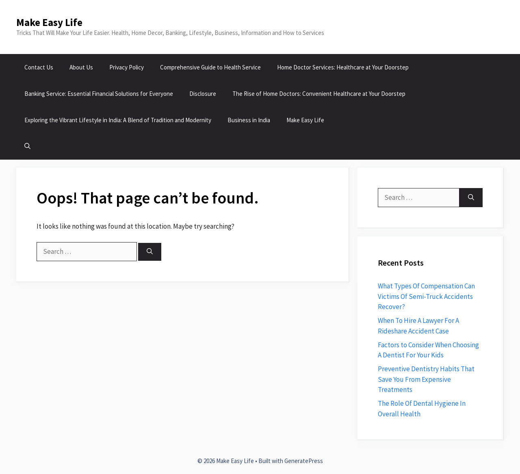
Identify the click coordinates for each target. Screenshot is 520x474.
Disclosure (202, 93)
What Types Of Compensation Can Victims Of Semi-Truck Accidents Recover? (426, 296)
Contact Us (38, 67)
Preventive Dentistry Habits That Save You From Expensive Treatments (426, 379)
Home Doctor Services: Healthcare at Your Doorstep (343, 67)
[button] (27, 146)
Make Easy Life (49, 22)
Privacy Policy (126, 67)
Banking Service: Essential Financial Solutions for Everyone (98, 93)
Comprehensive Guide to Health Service (210, 67)
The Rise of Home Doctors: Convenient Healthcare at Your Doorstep (318, 93)
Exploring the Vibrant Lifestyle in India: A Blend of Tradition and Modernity (117, 120)
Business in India (249, 120)
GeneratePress (303, 461)
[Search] (149, 252)
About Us (81, 67)
